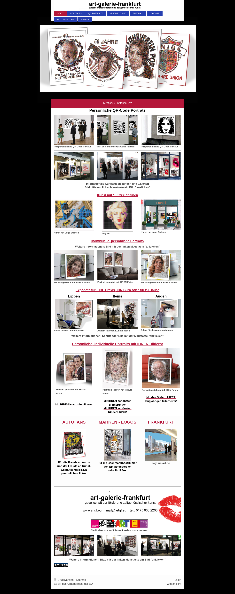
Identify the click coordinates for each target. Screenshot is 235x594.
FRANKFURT (161, 422)
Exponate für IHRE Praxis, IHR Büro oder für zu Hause (117, 290)
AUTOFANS (74, 422)
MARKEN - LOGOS (117, 422)
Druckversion (64, 579)
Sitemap (81, 579)
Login (177, 579)
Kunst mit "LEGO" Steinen (117, 195)
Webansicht (174, 583)
